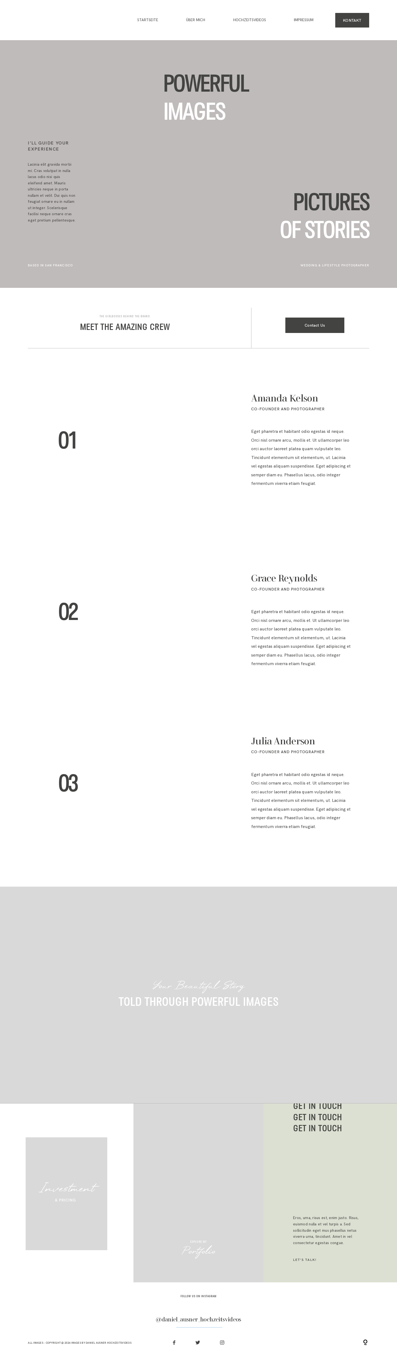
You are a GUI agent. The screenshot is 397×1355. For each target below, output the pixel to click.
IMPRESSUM (303, 20)
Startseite (147, 20)
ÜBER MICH (195, 20)
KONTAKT (352, 20)
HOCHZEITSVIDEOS (249, 20)
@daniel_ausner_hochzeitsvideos (198, 1320)
